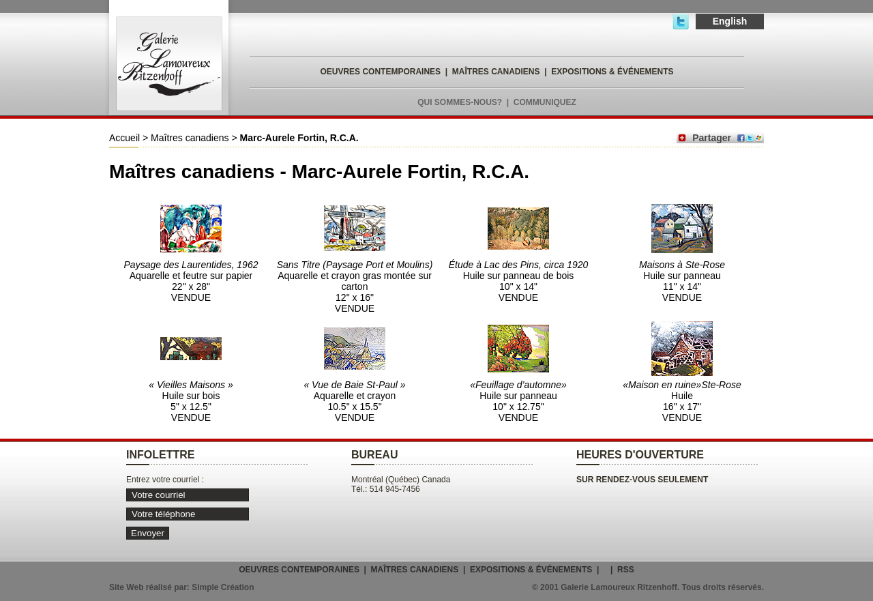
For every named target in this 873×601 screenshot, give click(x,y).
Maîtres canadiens (189, 137)
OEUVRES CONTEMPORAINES (380, 71)
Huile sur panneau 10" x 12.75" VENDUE (518, 401)
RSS (625, 569)
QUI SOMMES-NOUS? (459, 102)
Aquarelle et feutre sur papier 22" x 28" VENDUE (191, 281)
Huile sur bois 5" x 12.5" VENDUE (191, 401)
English (730, 21)
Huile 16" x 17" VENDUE (682, 401)
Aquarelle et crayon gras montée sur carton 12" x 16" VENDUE (355, 286)
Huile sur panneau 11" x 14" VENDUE (682, 281)
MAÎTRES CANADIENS (496, 71)
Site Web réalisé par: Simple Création (181, 587)
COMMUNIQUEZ (545, 102)
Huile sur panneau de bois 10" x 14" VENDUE (519, 281)
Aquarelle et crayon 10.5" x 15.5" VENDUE (354, 401)
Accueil (124, 137)
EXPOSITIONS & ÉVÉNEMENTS (612, 71)
